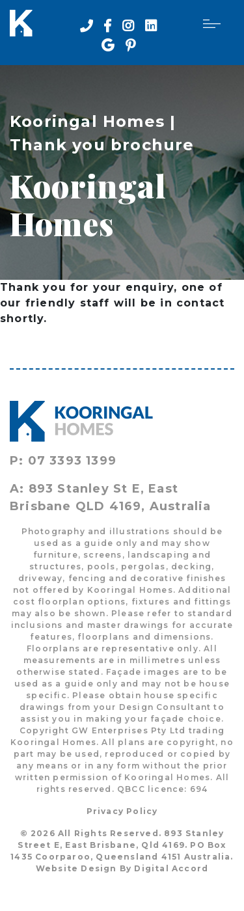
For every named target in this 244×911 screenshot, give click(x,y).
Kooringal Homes (87, 121)
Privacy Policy (122, 811)
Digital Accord (171, 868)
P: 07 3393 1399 (63, 461)
